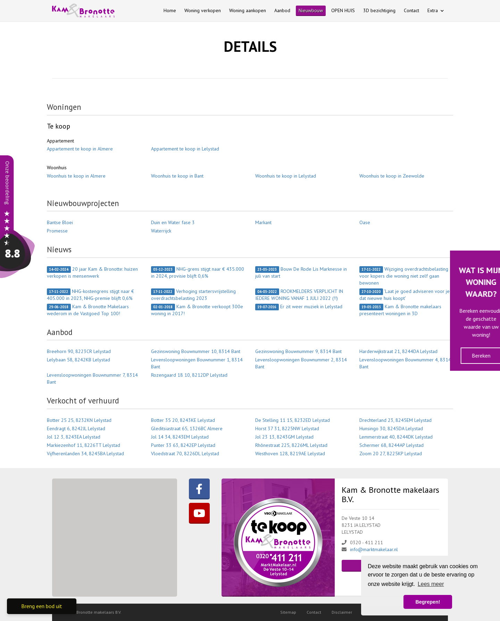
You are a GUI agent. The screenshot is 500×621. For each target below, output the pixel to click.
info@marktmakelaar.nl (374, 549)
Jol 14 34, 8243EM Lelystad (180, 437)
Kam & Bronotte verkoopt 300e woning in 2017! (197, 310)
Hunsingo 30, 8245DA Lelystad (391, 428)
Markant (263, 222)
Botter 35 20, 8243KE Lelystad (183, 420)
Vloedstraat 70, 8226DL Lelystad (185, 453)
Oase (364, 222)
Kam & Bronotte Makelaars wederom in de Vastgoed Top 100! (88, 310)
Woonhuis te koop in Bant (177, 176)
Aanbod (282, 10)
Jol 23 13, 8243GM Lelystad (284, 437)
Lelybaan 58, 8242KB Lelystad (78, 360)
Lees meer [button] (431, 584)
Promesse (57, 231)
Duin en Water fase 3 (173, 222)
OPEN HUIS (343, 10)
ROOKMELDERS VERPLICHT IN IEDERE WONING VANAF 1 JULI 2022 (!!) (299, 294)
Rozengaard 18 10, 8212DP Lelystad (189, 375)
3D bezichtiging (379, 10)
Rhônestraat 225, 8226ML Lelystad (291, 445)
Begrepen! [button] (427, 602)
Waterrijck (161, 231)
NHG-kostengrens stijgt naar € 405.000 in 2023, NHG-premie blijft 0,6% (90, 294)
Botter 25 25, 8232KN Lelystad (79, 420)
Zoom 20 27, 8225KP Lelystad (390, 453)
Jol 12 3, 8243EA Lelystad (73, 437)
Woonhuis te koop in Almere (76, 176)
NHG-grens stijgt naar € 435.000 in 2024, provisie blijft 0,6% (197, 272)
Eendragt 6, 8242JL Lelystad (76, 428)
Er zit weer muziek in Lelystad (298, 306)
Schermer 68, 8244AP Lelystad (391, 445)
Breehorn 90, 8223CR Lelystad (79, 351)
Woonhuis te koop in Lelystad (285, 176)
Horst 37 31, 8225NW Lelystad (287, 428)
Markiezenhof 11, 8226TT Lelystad (83, 445)
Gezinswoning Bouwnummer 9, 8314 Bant (298, 351)
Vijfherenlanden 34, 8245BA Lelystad (85, 453)
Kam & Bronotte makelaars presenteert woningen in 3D (400, 310)
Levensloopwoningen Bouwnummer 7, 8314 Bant (92, 378)
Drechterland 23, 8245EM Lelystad (395, 420)
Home (170, 10)
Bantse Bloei (60, 222)
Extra (435, 10)
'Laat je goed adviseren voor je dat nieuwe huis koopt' (404, 294)
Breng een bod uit (41, 606)
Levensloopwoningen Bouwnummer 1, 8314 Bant (197, 363)
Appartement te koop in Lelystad (185, 149)
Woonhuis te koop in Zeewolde (391, 176)
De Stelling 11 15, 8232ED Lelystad (292, 420)
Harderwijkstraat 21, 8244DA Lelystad (398, 351)
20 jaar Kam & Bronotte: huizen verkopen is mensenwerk (92, 272)
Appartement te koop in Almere (80, 149)
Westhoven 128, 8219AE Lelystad (290, 453)
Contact (411, 10)
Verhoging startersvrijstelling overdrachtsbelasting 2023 (193, 294)
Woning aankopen (247, 10)
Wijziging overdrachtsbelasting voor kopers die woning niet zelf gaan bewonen (403, 276)
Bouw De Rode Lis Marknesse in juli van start (301, 272)
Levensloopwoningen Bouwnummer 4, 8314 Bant (405, 363)
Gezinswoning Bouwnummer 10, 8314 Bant (195, 351)
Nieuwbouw (311, 10)
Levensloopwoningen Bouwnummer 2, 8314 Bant (301, 363)
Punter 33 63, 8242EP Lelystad (183, 445)
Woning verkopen (202, 10)
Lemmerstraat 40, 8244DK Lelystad (396, 437)
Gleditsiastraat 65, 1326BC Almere (187, 428)
